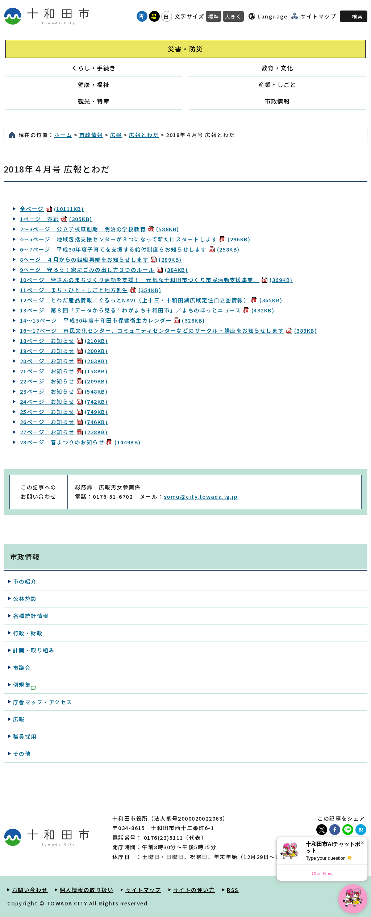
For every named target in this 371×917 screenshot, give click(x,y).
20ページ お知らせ (64, 361)
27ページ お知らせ (64, 432)
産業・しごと (277, 84)
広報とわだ (144, 134)
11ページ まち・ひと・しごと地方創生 (90, 290)
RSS (232, 889)
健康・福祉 (93, 84)
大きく (233, 16)
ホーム (63, 134)
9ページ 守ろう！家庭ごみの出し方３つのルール (104, 269)
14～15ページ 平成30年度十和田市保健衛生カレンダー (112, 320)
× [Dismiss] (362, 843)
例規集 (24, 685)
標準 (213, 16)
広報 (116, 134)
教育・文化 (277, 67)
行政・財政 (28, 633)
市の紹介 (25, 581)
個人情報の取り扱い (86, 889)
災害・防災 (185, 48)
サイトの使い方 (194, 889)
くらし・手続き (93, 67)
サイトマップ (318, 16)
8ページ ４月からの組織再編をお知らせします (101, 259)
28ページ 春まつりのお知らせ (80, 442)
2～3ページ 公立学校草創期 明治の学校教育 (99, 229)
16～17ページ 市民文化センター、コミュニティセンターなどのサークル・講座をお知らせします (168, 330)
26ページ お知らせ (64, 422)
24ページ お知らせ (64, 401)
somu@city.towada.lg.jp (201, 496)
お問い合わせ (30, 889)
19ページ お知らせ (64, 350)
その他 (22, 753)
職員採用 (25, 736)
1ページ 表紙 (56, 219)
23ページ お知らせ (64, 391)
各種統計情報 (31, 615)
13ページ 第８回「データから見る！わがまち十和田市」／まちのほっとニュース (147, 310)
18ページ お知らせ (64, 340)
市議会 (22, 667)
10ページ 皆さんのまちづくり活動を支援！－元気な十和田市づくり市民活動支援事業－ (156, 279)
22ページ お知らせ (64, 381)
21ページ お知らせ (64, 371)
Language (272, 16)
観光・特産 (93, 101)
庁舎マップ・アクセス (42, 702)
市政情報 (277, 101)
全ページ (52, 208)
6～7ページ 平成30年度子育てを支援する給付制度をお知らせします (130, 249)
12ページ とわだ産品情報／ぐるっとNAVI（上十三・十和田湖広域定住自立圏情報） (151, 300)
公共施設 (25, 598)
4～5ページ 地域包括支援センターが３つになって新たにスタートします (135, 239)
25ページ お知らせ (64, 411)
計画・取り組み (34, 650)
